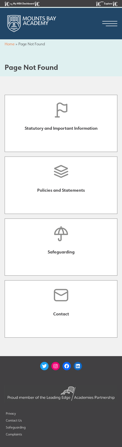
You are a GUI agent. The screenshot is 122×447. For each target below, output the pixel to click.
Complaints (14, 434)
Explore (106, 4)
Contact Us (14, 420)
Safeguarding (16, 427)
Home (10, 44)
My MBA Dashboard (22, 4)
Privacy (11, 413)
